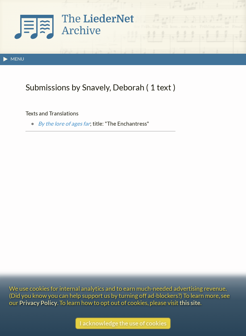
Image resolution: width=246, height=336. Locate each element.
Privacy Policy (38, 302)
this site (190, 302)
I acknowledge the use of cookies (123, 323)
